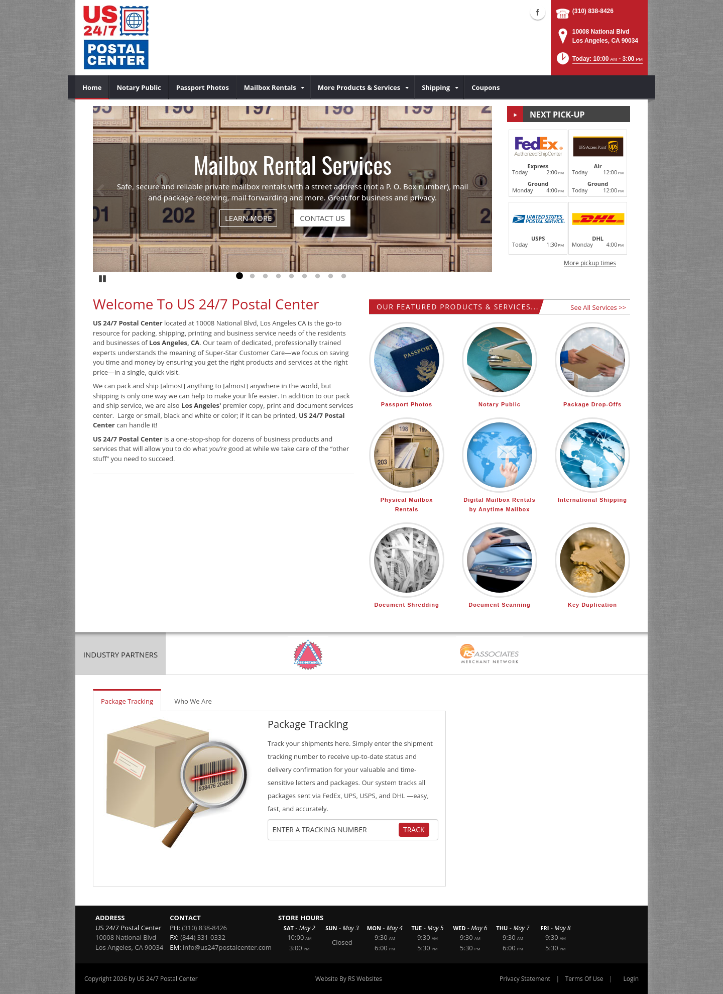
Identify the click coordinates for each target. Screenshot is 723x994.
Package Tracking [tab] (127, 701)
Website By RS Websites (348, 978)
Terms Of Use (584, 978)
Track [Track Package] (414, 829)
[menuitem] (92, 87)
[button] (599, 61)
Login (631, 978)
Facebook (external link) (537, 12)
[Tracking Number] (335, 830)
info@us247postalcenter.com (227, 947)
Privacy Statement (525, 978)
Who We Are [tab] (193, 701)
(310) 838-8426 (593, 11)
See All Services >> (598, 307)
